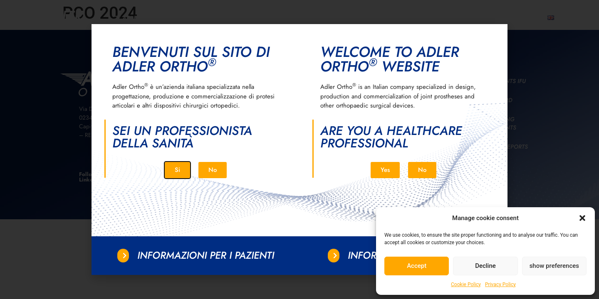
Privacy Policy (500, 284)
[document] (299, 149)
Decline (485, 266)
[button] (582, 218)
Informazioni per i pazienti (205, 255)
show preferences (554, 266)
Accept (416, 266)
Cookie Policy (466, 284)
